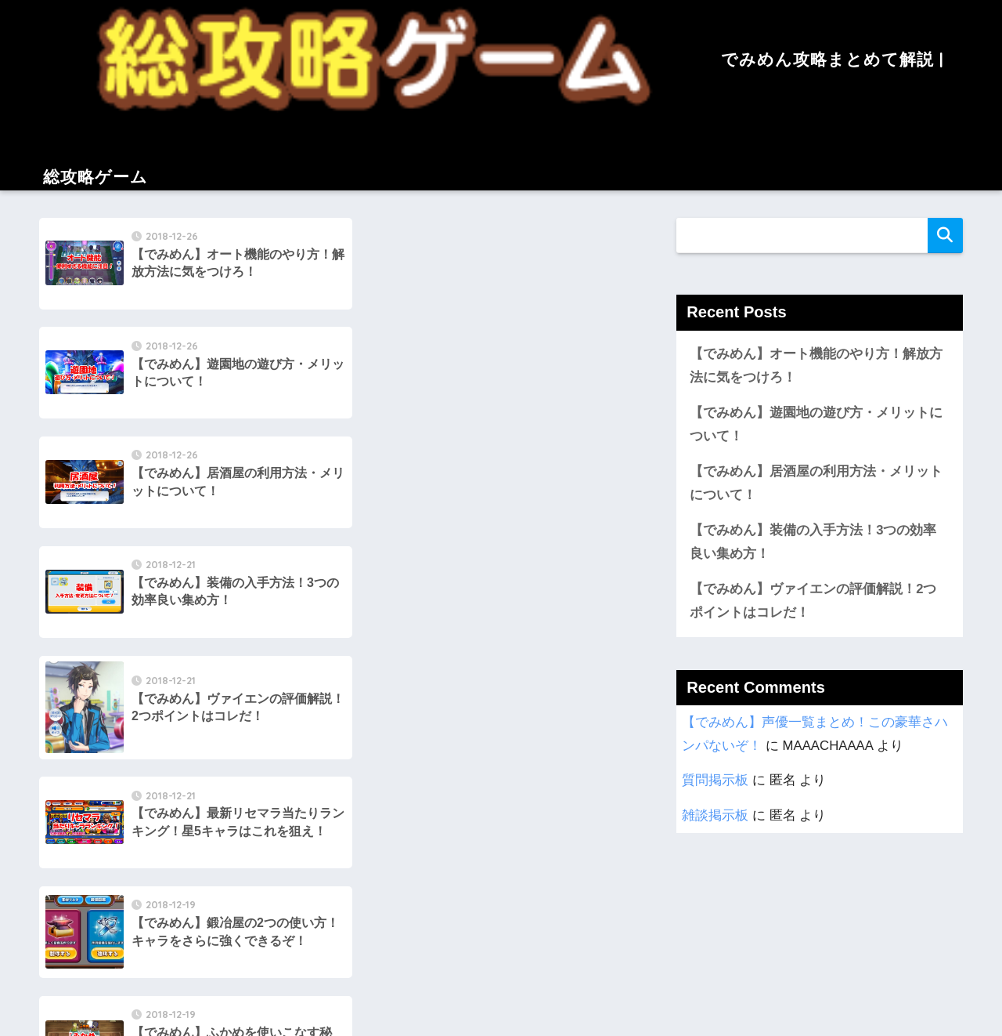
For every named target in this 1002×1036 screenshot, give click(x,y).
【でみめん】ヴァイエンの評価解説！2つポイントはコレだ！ (813, 601)
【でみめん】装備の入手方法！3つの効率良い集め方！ (813, 543)
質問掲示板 (715, 781)
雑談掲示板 (715, 817)
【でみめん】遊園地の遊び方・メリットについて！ (816, 424)
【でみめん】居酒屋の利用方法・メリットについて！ (816, 483)
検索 (945, 235)
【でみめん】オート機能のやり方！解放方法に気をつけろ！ (816, 366)
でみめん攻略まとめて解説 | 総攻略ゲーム (500, 934)
